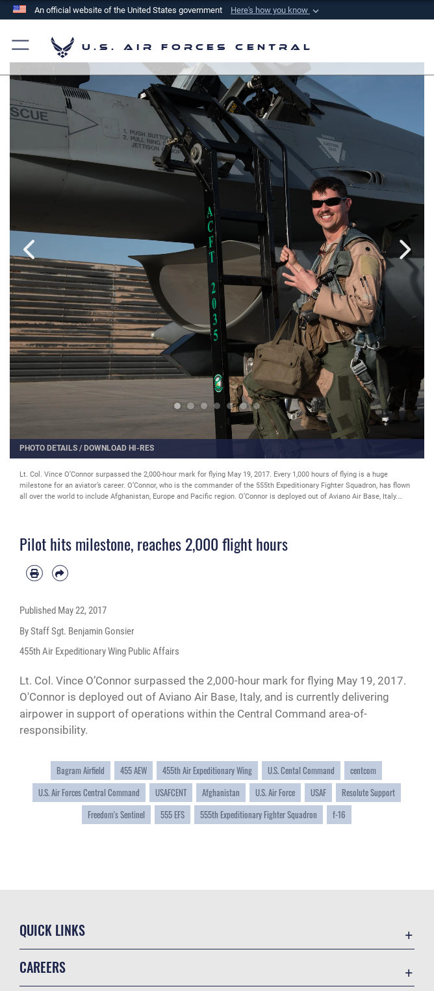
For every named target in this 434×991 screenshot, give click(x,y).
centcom (363, 770)
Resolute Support (368, 792)
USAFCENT (170, 792)
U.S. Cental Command (301, 770)
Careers (42, 967)
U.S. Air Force (275, 792)
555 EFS (172, 815)
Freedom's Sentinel (116, 815)
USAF (318, 792)
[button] (276, 10)
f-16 (339, 815)
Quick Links (52, 930)
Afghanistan (221, 792)
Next (403, 249)
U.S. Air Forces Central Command (89, 792)
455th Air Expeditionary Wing (207, 770)
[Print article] (34, 573)
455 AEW (133, 770)
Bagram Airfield (81, 770)
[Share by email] (60, 573)
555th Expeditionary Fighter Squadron (258, 815)
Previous (30, 249)
